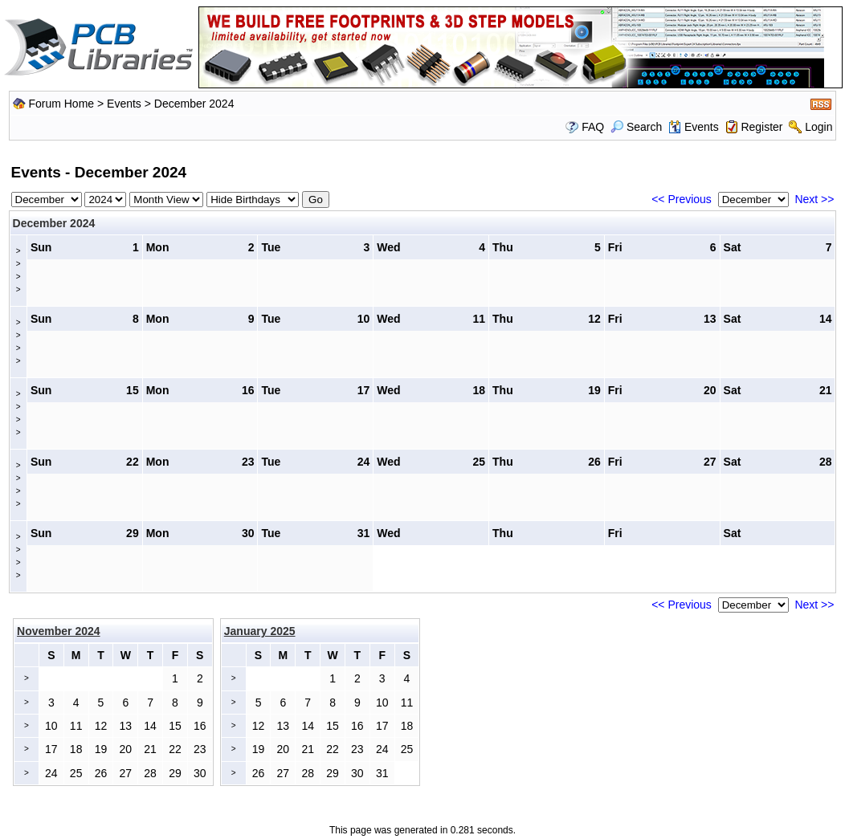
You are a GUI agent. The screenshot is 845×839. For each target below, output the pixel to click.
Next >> (814, 199)
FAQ (593, 126)
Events (124, 103)
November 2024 (58, 631)
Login (818, 126)
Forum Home (61, 103)
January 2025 (260, 631)
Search (636, 126)
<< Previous (681, 199)
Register (761, 126)
